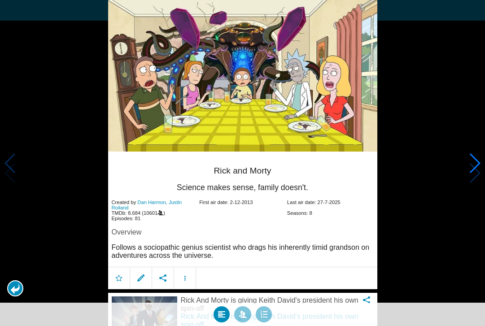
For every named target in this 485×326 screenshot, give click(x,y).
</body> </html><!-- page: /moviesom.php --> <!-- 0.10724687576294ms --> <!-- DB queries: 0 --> (242, 163)
